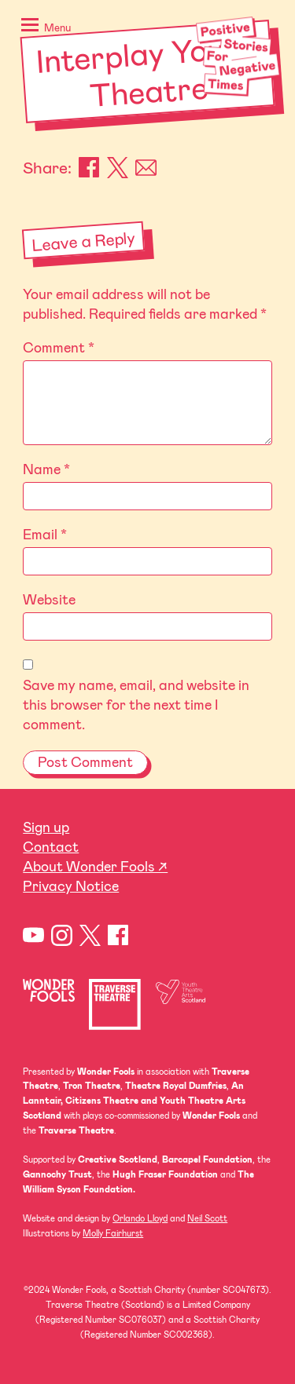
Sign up (46, 826)
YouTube (33, 935)
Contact (51, 846)
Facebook (89, 167)
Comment (58, 347)
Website (49, 599)
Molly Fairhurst (113, 1233)
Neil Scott (207, 1218)
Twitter (90, 935)
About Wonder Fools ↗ (95, 866)
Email (146, 167)
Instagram (61, 935)
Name (46, 468)
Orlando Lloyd (140, 1218)
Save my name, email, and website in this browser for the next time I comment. (136, 704)
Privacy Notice (71, 885)
